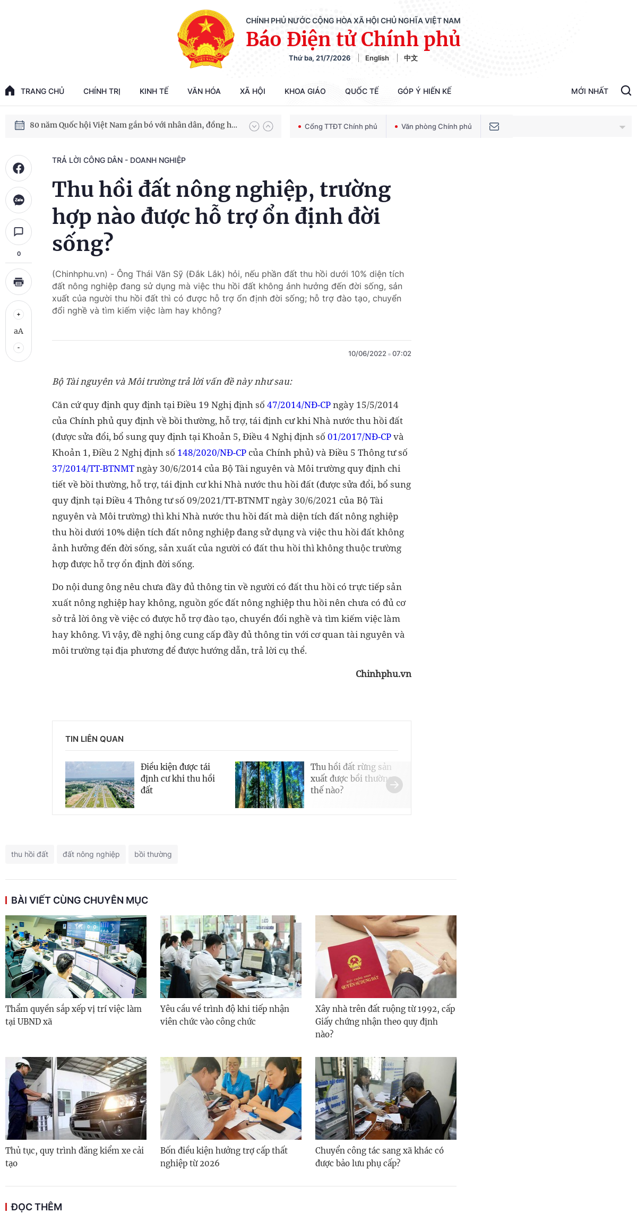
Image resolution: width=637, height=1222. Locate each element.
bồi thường (153, 854)
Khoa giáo (305, 91)
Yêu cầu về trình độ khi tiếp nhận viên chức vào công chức (224, 1015)
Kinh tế (154, 91)
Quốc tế (361, 91)
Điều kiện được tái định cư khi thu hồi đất (178, 778)
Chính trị (101, 91)
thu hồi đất (29, 854)
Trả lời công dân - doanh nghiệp (119, 159)
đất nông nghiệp (91, 854)
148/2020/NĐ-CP (211, 452)
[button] (254, 126)
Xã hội (252, 91)
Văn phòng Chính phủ (433, 126)
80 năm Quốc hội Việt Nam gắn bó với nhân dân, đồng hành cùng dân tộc (134, 126)
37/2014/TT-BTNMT (93, 468)
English (377, 58)
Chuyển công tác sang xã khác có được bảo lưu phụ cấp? (379, 1157)
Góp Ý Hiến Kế (424, 91)
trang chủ (34, 90)
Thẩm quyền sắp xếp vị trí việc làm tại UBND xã (73, 1015)
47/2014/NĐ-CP (299, 404)
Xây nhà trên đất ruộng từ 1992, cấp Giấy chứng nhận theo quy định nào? (385, 1021)
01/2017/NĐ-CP (359, 436)
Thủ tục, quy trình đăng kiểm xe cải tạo (74, 1157)
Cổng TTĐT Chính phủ (337, 126)
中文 (411, 58)
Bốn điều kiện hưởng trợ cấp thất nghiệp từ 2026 (224, 1157)
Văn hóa (204, 91)
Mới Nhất (589, 91)
